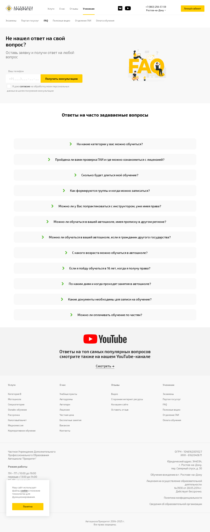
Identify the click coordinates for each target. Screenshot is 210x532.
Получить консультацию (61, 78)
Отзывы (74, 8)
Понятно (28, 506)
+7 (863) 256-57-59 (156, 6)
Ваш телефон (16, 71)
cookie (24, 490)
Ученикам (89, 8)
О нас (62, 8)
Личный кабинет (192, 8)
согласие (25, 86)
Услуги (51, 8)
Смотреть (103, 366)
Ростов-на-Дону (155, 10)
